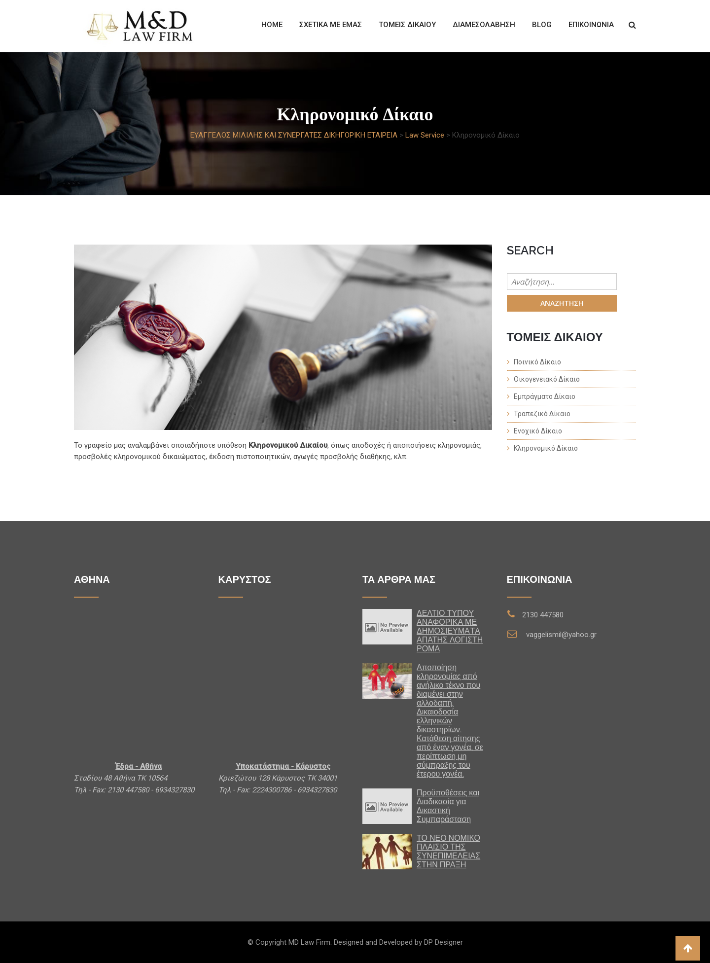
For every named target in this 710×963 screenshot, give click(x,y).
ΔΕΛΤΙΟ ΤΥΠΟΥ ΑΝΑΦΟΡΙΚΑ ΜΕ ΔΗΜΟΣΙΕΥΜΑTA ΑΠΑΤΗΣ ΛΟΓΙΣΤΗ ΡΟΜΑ (450, 630)
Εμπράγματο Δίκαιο (544, 396)
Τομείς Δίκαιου (407, 24)
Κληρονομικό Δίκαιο (546, 448)
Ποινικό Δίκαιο (537, 362)
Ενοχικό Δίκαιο (538, 431)
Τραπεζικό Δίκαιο (542, 414)
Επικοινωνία (591, 24)
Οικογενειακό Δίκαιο (547, 379)
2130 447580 (543, 614)
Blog (542, 24)
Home (272, 24)
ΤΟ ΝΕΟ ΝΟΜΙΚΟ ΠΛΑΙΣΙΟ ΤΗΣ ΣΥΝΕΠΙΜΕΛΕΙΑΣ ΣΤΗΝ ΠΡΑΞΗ (448, 851)
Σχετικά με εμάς (330, 24)
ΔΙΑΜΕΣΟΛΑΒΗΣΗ (484, 24)
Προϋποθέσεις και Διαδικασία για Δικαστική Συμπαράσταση (448, 806)
